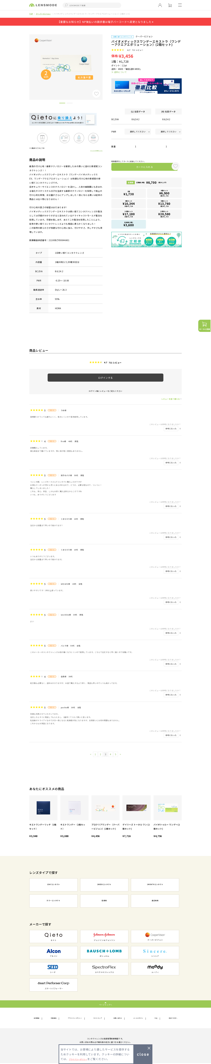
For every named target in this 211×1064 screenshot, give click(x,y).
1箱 (129, 194)
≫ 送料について (119, 72)
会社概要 (38, 1018)
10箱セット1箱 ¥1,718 (129, 214)
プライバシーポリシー (75, 1018)
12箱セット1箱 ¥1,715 (164, 214)
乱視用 (104, 901)
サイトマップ (99, 1018)
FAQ (156, 1018)
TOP (31, 13)
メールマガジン (139, 1018)
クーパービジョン (43, 13)
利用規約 (53, 1018)
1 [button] (62, 103)
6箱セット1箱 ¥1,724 (129, 204)
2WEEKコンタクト (104, 885)
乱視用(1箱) (129, 224)
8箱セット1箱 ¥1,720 (164, 204)
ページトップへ (105, 1004)
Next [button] (104, 62)
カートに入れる (140, 167)
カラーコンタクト (53, 901)
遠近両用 (155, 901)
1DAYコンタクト (53, 885)
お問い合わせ (118, 1018)
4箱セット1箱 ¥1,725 (164, 194)
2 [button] (70, 103)
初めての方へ (170, 1018)
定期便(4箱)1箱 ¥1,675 (151, 184)
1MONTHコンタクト (155, 885)
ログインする (105, 377)
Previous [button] (27, 62)
